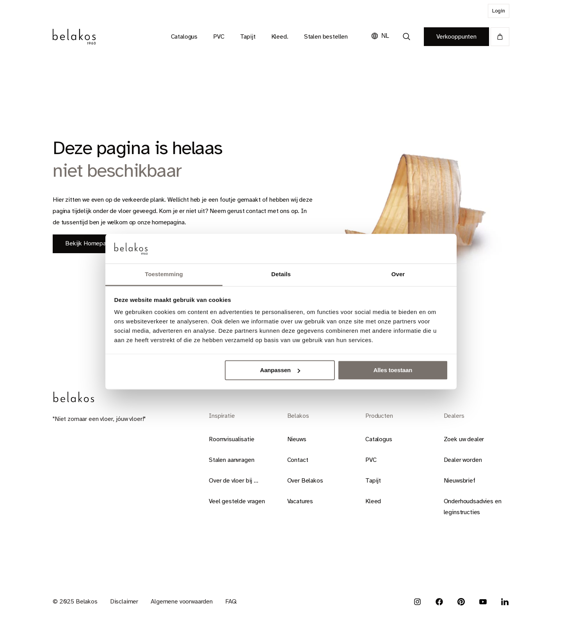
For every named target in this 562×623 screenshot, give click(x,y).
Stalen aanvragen (231, 460)
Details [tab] (281, 274)
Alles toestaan (392, 370)
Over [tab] (398, 274)
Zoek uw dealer (464, 439)
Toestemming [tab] (164, 274)
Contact (297, 460)
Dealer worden (463, 460)
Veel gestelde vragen (237, 501)
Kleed (373, 501)
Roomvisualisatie (231, 439)
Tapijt (373, 481)
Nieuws (296, 439)
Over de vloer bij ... (233, 481)
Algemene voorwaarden (182, 601)
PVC (371, 460)
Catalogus (378, 439)
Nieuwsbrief (459, 481)
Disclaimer (124, 601)
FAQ (231, 601)
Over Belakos (305, 481)
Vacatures (300, 501)
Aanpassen (280, 370)
